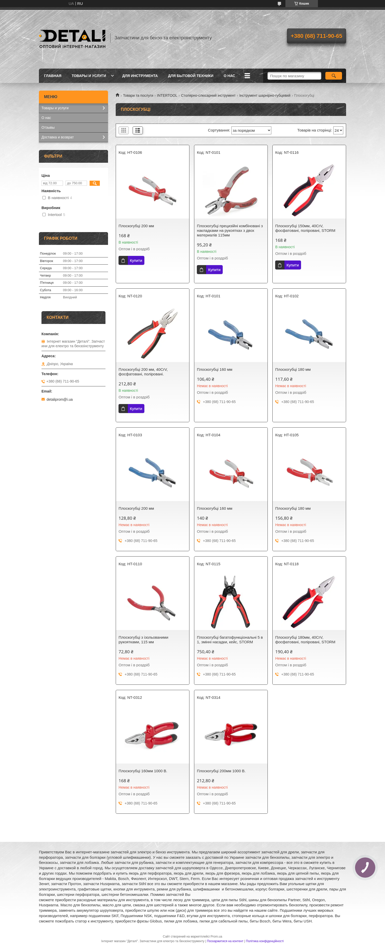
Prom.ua (216, 936)
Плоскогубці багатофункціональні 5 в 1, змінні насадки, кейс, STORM (230, 639)
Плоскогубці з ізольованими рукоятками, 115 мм (143, 639)
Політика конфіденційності (265, 941)
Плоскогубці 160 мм (214, 369)
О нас (229, 76)
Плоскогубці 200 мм (136, 226)
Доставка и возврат (57, 137)
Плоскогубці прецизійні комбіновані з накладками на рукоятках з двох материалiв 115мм (230, 230)
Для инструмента (140, 76)
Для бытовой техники (190, 76)
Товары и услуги (89, 76)
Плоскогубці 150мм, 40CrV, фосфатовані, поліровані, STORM (305, 228)
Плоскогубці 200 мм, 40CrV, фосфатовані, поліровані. (143, 371)
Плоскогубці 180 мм (293, 369)
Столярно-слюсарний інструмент (208, 95)
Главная (52, 76)
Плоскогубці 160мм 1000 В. (143, 771)
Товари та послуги (138, 95)
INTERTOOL (167, 95)
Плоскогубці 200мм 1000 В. (221, 771)
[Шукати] (333, 76)
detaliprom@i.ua (60, 399)
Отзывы (48, 127)
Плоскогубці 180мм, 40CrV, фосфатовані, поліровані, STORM (305, 639)
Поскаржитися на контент (225, 941)
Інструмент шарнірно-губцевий (265, 95)
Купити (136, 260)
